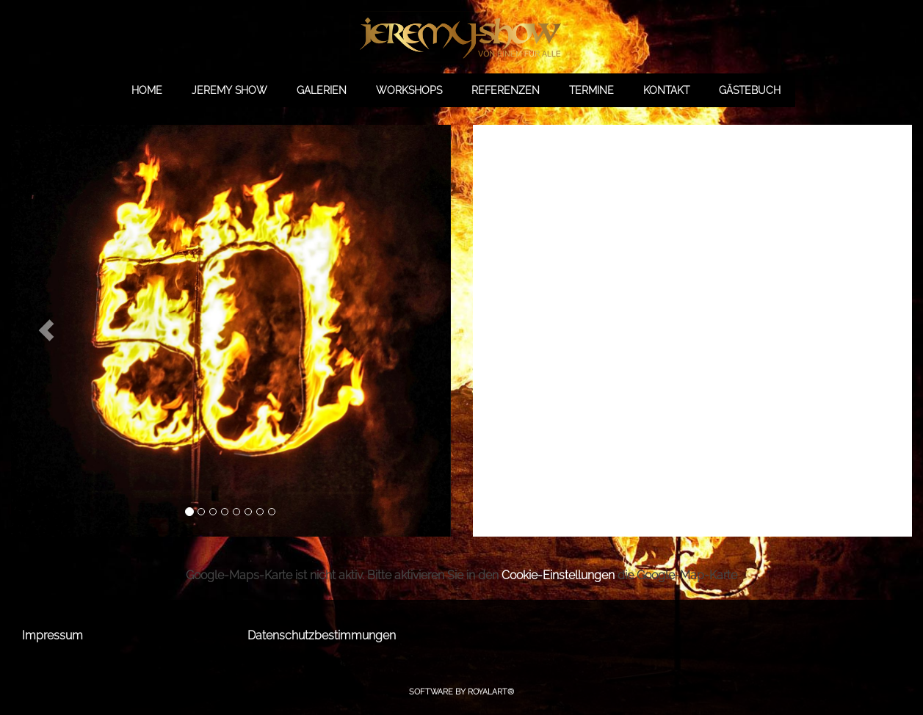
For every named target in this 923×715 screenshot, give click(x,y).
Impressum (52, 635)
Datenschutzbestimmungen (321, 635)
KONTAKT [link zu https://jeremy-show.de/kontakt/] (666, 90)
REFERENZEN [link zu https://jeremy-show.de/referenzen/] (505, 90)
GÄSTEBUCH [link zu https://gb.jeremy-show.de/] (750, 90)
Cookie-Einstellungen (558, 575)
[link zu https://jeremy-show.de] (461, 36)
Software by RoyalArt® (461, 692)
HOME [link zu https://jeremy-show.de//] (146, 90)
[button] (46, 330)
